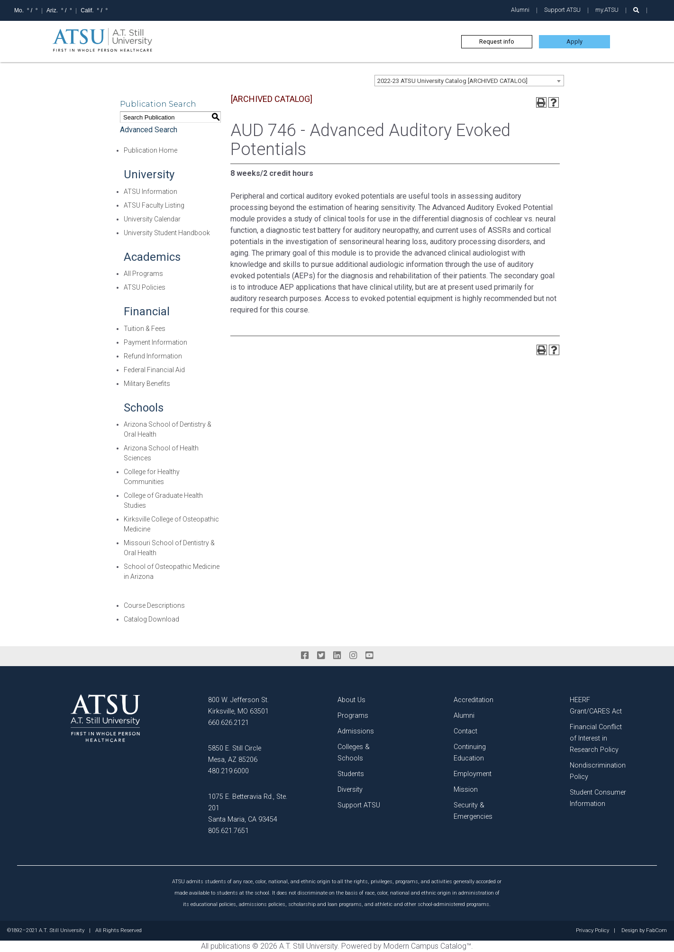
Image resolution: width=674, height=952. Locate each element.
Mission (466, 790)
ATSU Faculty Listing (154, 205)
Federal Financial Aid (154, 370)
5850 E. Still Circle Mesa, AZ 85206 (234, 754)
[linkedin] (337, 655)
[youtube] (369, 655)
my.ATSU (607, 9)
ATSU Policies (144, 287)
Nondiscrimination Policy (598, 771)
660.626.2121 (228, 723)
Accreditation (473, 700)
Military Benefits (147, 383)
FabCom (656, 931)
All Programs (143, 273)
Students (350, 774)
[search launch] (636, 10)
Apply (574, 41)
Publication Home (150, 150)
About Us (351, 700)
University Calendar (152, 219)
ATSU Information (150, 191)
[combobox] (469, 80)
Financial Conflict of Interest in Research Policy (596, 738)
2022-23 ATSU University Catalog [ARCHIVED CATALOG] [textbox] (452, 80)
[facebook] (305, 655)
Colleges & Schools (353, 752)
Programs (352, 716)
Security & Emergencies (473, 811)
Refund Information (153, 356)
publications (230, 946)
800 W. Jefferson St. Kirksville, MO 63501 (238, 705)
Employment (473, 774)
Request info (496, 41)
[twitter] (321, 655)
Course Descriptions (154, 605)
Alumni (520, 9)
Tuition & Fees (144, 328)
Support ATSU (562, 9)
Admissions (355, 731)
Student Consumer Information (598, 798)
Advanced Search (148, 129)
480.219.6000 (228, 771)
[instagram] (353, 655)
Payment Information (155, 342)
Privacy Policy (592, 931)
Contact (465, 731)
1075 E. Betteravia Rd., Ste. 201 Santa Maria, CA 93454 (247, 808)
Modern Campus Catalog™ (427, 946)
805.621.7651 (228, 831)
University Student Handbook (167, 233)
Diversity (350, 790)
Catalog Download (151, 619)
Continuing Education (470, 752)
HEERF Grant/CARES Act (596, 705)
